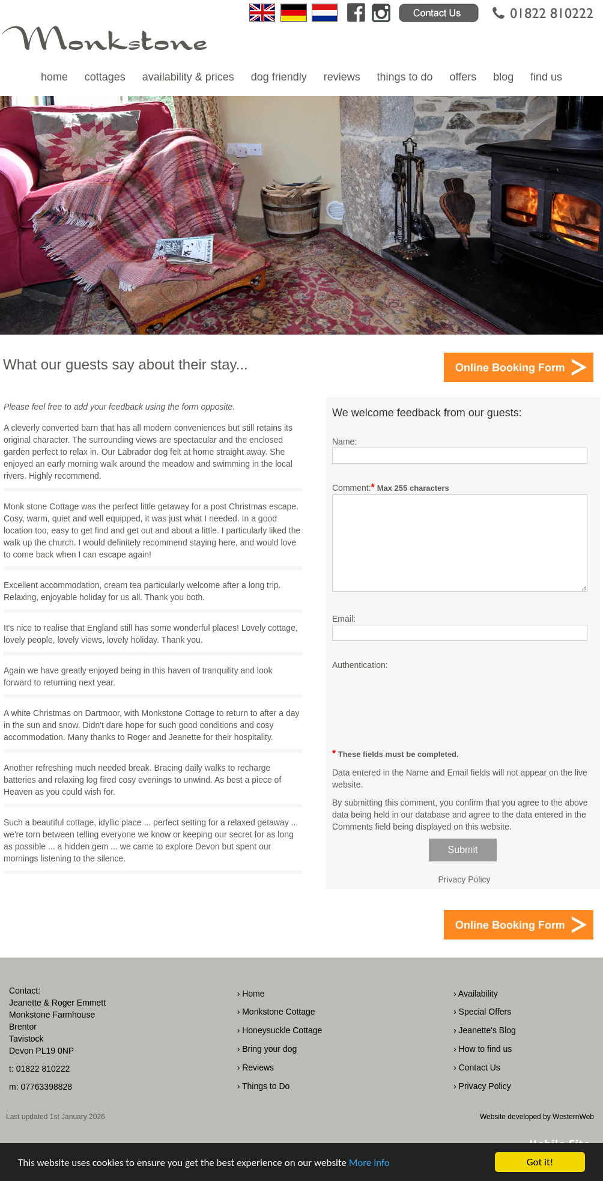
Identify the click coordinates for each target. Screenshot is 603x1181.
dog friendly (279, 77)
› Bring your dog (267, 1049)
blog (503, 77)
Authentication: (360, 665)
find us (546, 77)
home (54, 77)
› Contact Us (476, 1067)
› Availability (475, 993)
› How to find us (482, 1049)
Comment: (351, 488)
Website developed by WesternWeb (537, 1117)
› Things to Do (263, 1086)
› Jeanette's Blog (484, 1030)
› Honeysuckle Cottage (280, 1030)
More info (369, 1163)
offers (463, 77)
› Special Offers (482, 1011)
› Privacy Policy (482, 1086)
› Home (251, 993)
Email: (344, 619)
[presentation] (423, 703)
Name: (344, 441)
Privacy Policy (464, 879)
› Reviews (255, 1067)
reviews (342, 77)
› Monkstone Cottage (276, 1011)
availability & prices (188, 77)
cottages (105, 77)
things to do (405, 77)
